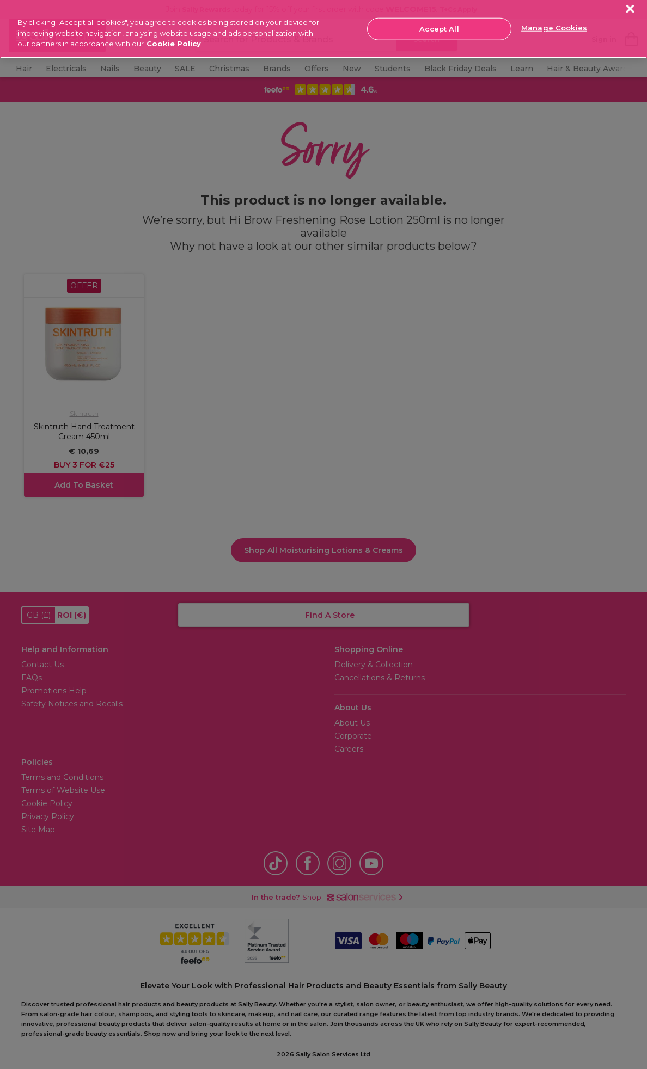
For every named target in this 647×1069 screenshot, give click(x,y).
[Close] (630, 9)
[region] (323, 29)
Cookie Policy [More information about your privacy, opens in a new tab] (174, 43)
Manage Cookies (554, 27)
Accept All (439, 28)
